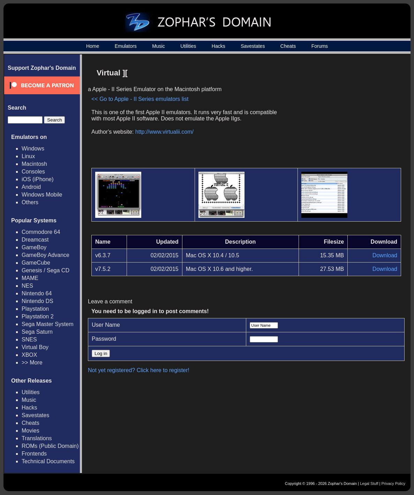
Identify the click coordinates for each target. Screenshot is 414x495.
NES (27, 286)
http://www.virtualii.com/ (164, 132)
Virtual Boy (35, 347)
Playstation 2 (38, 316)
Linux (28, 156)
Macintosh (34, 164)
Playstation (35, 309)
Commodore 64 (41, 232)
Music (158, 46)
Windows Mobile (42, 195)
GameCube (36, 263)
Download (384, 255)
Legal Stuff (369, 483)
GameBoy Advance (45, 255)
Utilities (188, 46)
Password (104, 339)
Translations (37, 438)
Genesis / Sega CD (45, 270)
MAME (30, 278)
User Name (106, 325)
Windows (33, 149)
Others (30, 202)
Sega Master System (48, 324)
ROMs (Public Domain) (50, 446)
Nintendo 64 (37, 293)
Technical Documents (48, 461)
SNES (29, 339)
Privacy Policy (393, 483)
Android (31, 187)
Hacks (218, 46)
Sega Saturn (37, 332)
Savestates (253, 46)
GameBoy (34, 247)
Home (92, 46)
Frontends (34, 454)
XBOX (29, 355)
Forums (319, 46)
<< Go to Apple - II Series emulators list (139, 99)
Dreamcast (35, 240)
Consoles (33, 172)
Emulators (126, 46)
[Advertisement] (341, 113)
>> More (32, 362)
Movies (30, 431)
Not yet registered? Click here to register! (138, 370)
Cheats (288, 46)
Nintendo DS (37, 301)
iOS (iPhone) (38, 179)
